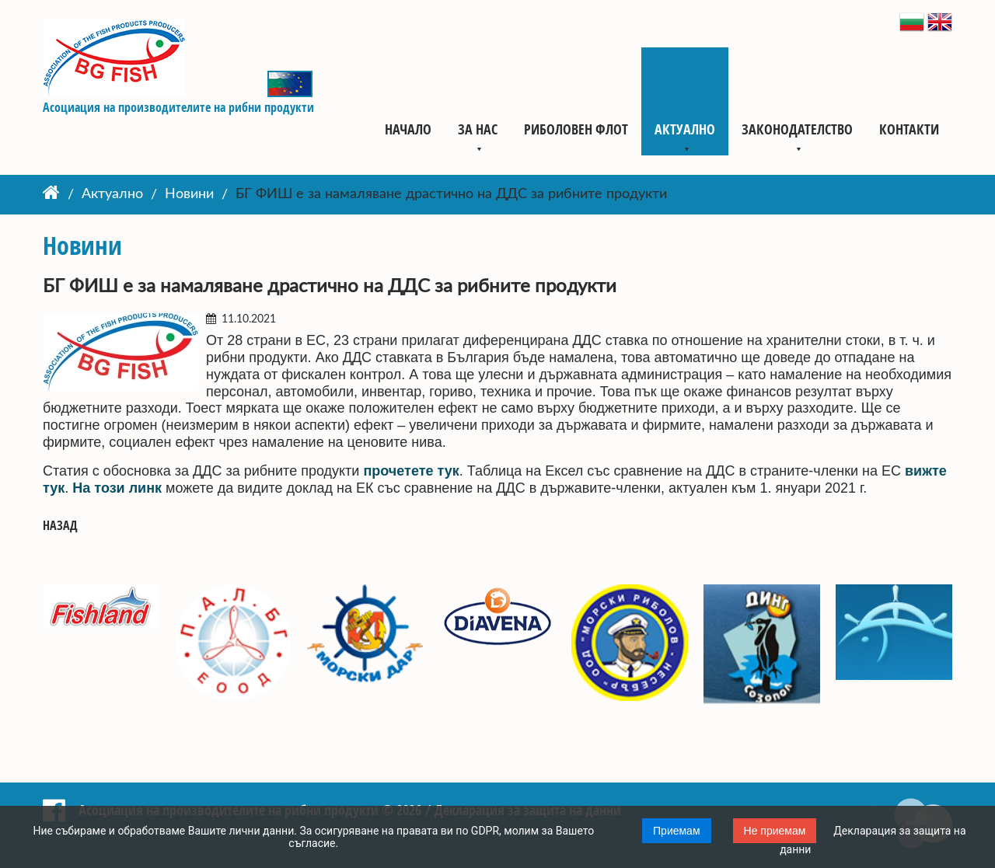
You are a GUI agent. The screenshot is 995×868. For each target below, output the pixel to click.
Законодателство (797, 129)
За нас (478, 129)
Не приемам (775, 830)
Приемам (676, 830)
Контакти (909, 129)
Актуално (685, 129)
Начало (408, 129)
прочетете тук (411, 471)
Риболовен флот (576, 129)
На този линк (117, 488)
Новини (189, 195)
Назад (60, 525)
